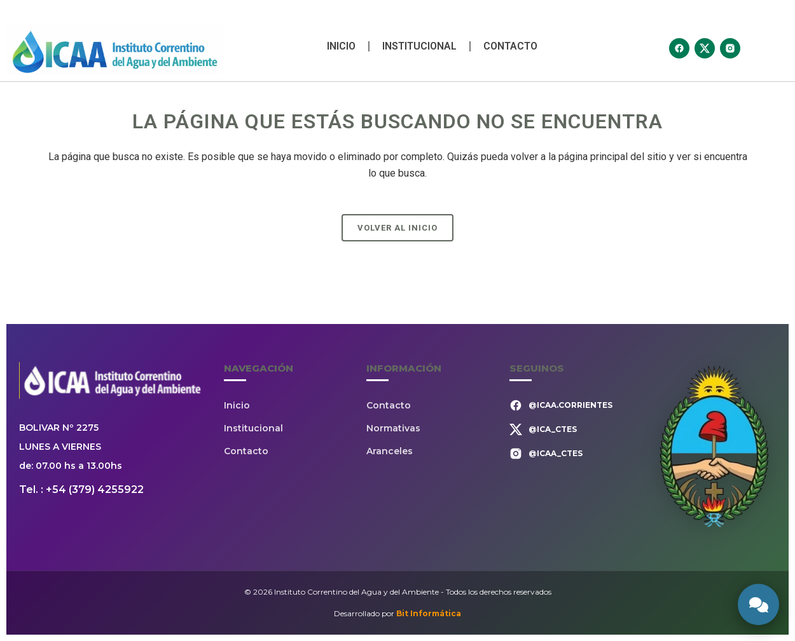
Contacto (510, 46)
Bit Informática (428, 613)
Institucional (419, 46)
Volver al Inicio (397, 228)
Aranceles (389, 451)
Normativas (393, 428)
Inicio (341, 46)
